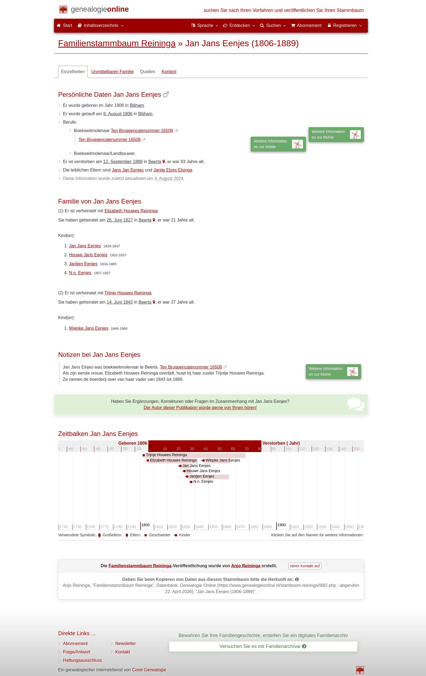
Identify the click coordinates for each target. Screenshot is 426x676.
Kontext (169, 71)
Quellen (147, 71)
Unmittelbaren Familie (112, 71)
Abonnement (75, 643)
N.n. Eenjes (80, 272)
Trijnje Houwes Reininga (127, 293)
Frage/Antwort (76, 652)
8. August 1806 (118, 113)
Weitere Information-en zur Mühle (336, 134)
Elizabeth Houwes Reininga (131, 210)
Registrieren (344, 25)
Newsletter (125, 643)
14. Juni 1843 (120, 302)
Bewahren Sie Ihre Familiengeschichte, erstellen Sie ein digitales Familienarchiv (263, 635)
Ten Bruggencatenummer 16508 (142, 130)
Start (64, 25)
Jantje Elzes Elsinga (173, 170)
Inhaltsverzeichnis (100, 25)
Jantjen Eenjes (83, 263)
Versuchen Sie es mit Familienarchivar (263, 646)
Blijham (137, 105)
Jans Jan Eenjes (128, 170)
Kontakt (122, 652)
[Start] (100, 10)
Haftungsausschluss (82, 660)
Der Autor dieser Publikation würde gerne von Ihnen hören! (200, 407)
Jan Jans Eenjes (85, 246)
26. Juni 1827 (120, 220)
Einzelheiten (73, 71)
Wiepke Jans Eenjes (88, 328)
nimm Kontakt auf (305, 566)
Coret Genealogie (149, 670)
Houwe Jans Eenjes (88, 255)
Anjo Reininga (246, 565)
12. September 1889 (123, 161)
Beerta (154, 161)
